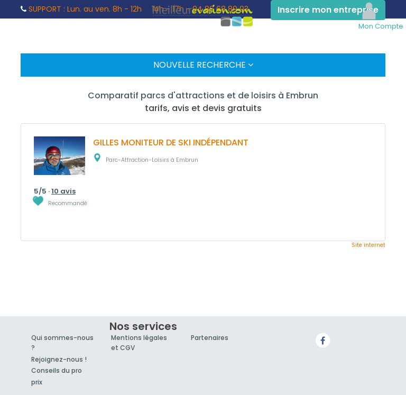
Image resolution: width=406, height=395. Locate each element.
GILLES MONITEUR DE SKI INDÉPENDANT (170, 142)
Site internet (368, 245)
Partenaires (209, 337)
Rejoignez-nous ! (59, 359)
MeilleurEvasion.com (203, 15)
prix (36, 382)
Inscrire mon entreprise (328, 10)
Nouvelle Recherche (203, 65)
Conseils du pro (56, 370)
